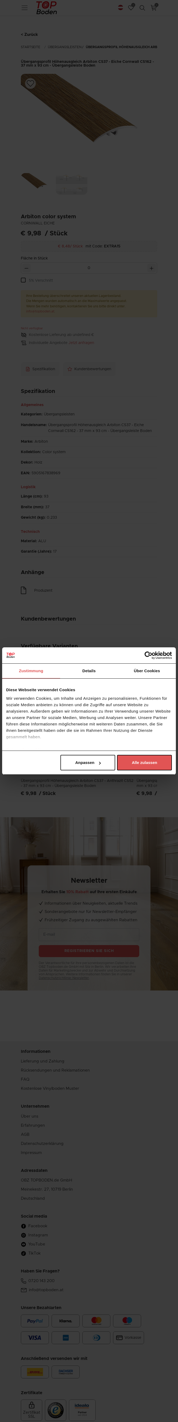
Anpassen (88, 762)
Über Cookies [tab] (147, 670)
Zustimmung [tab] (31, 670)
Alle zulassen (144, 762)
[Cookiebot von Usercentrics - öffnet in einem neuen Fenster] (148, 655)
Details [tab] (89, 670)
